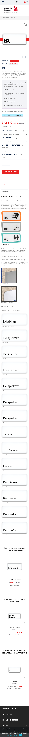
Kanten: (6, 98)
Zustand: (4, 63)
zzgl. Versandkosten (6, 126)
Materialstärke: (8, 93)
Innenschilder (6, 17)
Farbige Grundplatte (13, 146)
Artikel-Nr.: (5, 61)
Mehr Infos (5, 184)
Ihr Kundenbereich (10, 720)
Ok (20, 735)
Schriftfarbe (14, 131)
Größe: (6, 89)
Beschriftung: (8, 105)
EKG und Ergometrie (14, 627)
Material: (6, 83)
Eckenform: (7, 102)
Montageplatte (13, 156)
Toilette (14, 681)
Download (5, 191)
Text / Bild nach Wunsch (12, 115)
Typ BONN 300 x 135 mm (6, 19)
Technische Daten (8, 188)
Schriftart (14, 138)
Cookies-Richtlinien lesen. (12, 735)
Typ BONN (12, 17)
